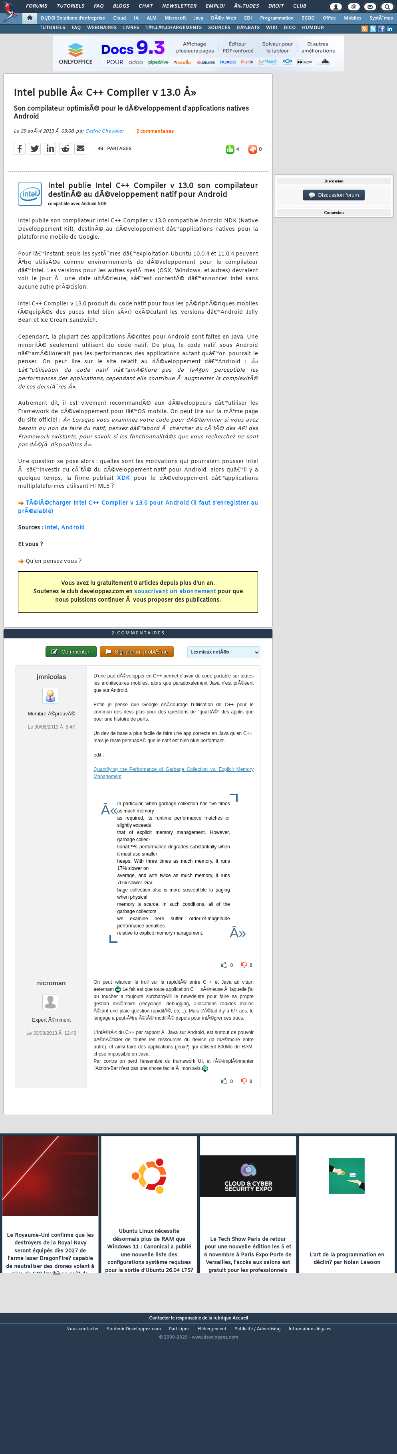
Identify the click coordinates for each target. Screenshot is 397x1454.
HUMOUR (313, 28)
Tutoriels (70, 6)
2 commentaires (155, 150)
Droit (276, 6)
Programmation (277, 18)
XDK (123, 497)
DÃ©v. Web (223, 18)
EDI (248, 18)
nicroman (51, 1039)
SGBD (308, 18)
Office (329, 18)
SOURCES (219, 28)
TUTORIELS (52, 28)
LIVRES (131, 28)
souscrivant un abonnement (175, 610)
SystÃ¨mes (381, 18)
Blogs (121, 6)
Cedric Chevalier (104, 150)
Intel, (52, 547)
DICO (290, 28)
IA (136, 18)
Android (73, 547)
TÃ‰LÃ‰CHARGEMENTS (173, 28)
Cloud (119, 18)
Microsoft (175, 18)
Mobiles (352, 18)
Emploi (215, 6)
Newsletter (179, 6)
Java (198, 18)
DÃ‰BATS (248, 28)
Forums (36, 6)
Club (299, 6)
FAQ (98, 6)
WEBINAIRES (102, 28)
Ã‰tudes (246, 6)
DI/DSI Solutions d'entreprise (73, 18)
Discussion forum (334, 195)
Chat (145, 6)
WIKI (271, 28)
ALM (152, 18)
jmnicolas (51, 733)
